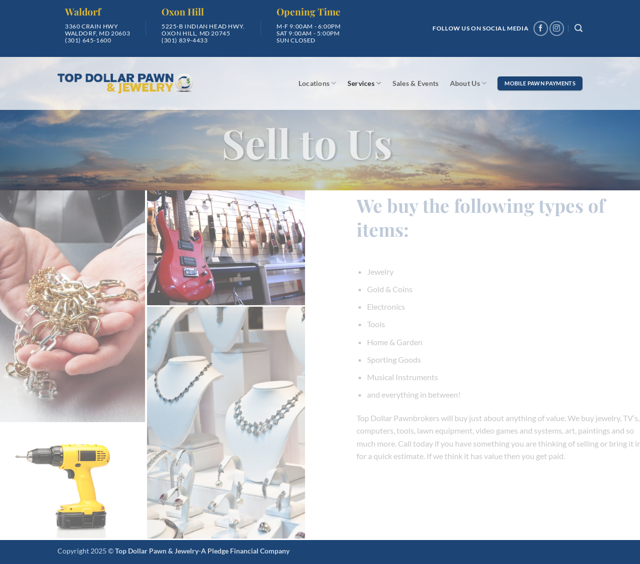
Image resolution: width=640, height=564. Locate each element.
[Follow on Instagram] (557, 28)
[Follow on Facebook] (541, 28)
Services (365, 83)
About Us (468, 83)
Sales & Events (415, 83)
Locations (317, 83)
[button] (578, 28)
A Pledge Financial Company (245, 551)
